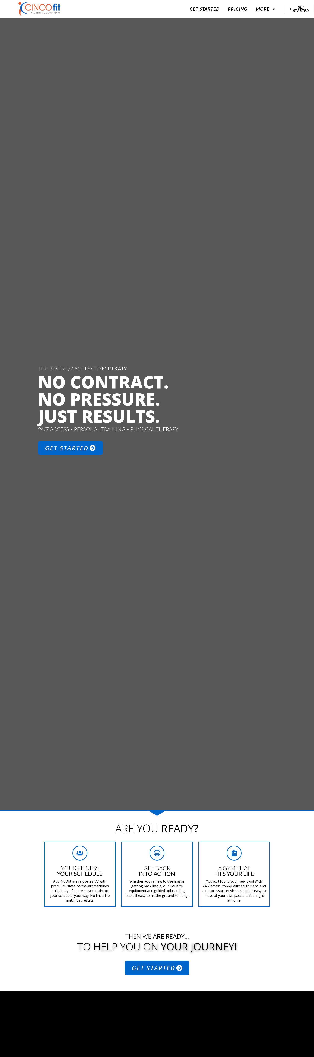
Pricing (237, 9)
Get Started (205, 9)
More (266, 9)
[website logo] (39, 8)
